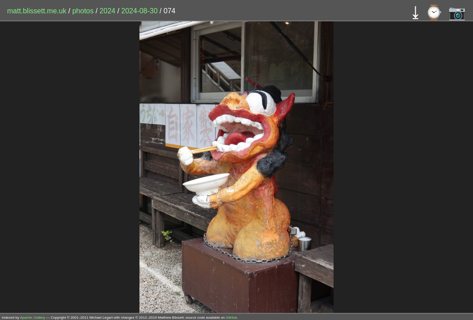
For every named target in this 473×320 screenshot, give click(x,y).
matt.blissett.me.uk (36, 11)
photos (83, 11)
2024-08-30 (139, 11)
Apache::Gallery (32, 318)
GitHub (231, 318)
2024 (107, 11)
